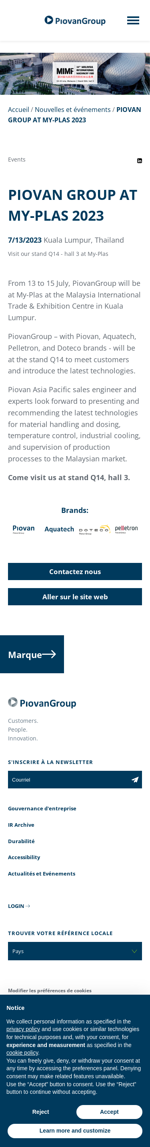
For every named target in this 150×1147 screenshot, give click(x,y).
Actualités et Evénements (41, 873)
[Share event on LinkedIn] (139, 161)
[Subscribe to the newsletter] (135, 779)
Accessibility (24, 857)
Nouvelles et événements (73, 109)
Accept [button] (109, 1112)
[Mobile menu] (133, 22)
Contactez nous (75, 571)
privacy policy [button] (23, 1029)
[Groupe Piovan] (75, 21)
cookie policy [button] (22, 1052)
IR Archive (21, 824)
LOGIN (16, 906)
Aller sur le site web (75, 596)
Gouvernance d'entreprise (42, 808)
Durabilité (21, 841)
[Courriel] (68, 779)
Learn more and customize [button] (75, 1130)
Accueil (18, 109)
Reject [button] (40, 1112)
